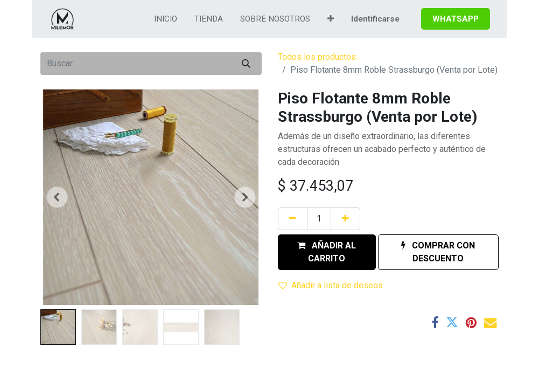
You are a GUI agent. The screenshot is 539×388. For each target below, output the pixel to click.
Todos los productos (317, 57)
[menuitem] (165, 19)
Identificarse (375, 19)
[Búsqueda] (246, 63)
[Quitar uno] (292, 218)
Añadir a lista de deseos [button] (330, 285)
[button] (330, 19)
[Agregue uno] (345, 218)
